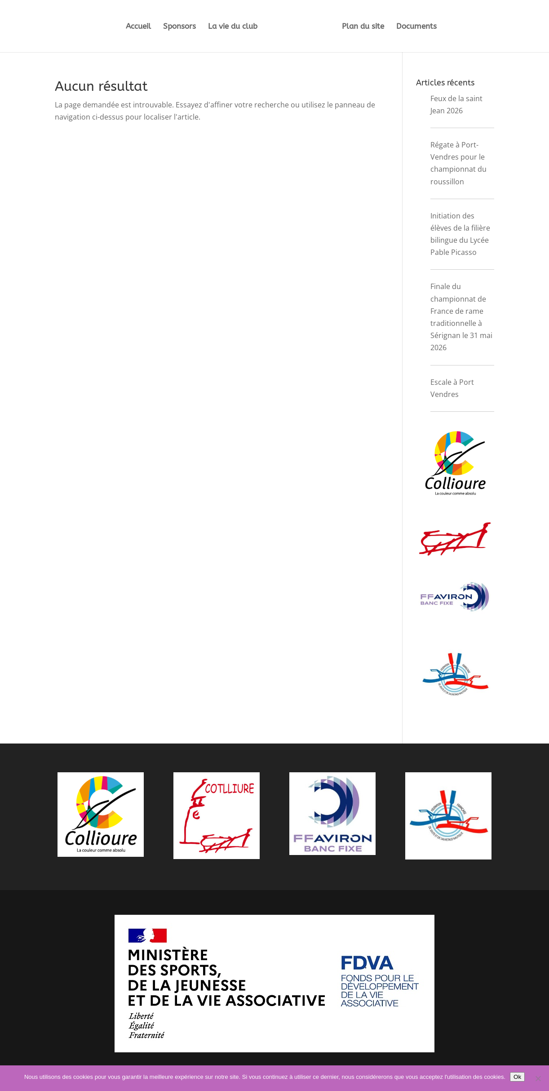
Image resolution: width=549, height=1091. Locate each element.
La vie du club (232, 27)
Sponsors (179, 27)
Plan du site (363, 27)
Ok (517, 1076)
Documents (416, 27)
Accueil (138, 27)
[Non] (537, 1078)
